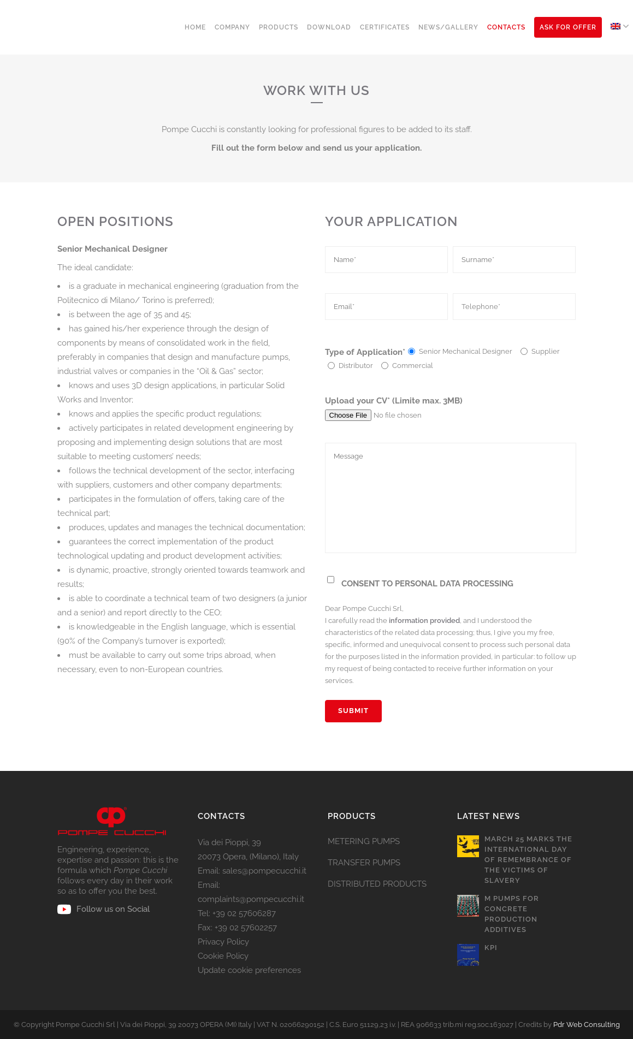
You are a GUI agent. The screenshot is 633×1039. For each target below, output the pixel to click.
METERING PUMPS (364, 841)
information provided (424, 620)
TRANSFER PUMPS (364, 863)
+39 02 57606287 (244, 913)
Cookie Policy (223, 956)
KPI (491, 947)
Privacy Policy (223, 942)
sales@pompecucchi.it (264, 871)
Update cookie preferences (249, 970)
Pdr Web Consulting (586, 1024)
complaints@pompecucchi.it (251, 899)
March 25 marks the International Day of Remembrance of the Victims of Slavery (528, 859)
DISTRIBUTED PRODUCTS (377, 884)
